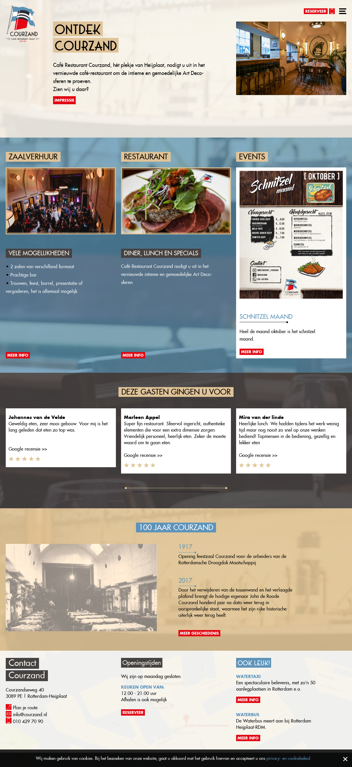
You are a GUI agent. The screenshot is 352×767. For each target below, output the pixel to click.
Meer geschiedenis (199, 633)
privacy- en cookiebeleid (288, 758)
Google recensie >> (28, 449)
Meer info (17, 355)
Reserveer (315, 11)
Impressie (64, 100)
